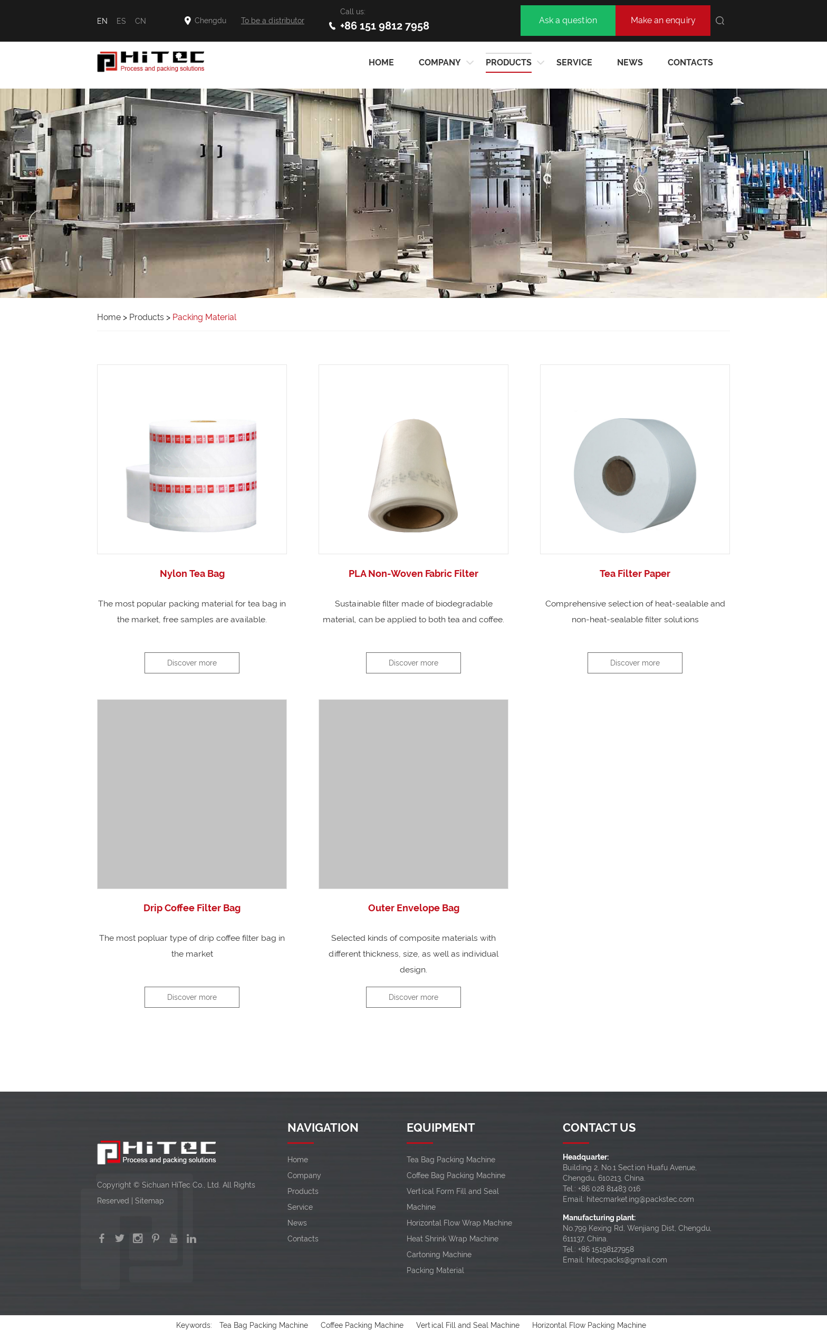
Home (109, 317)
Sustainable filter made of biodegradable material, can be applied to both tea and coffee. (413, 611)
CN (140, 21)
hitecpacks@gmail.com (626, 1261)
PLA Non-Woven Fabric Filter (413, 573)
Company (440, 63)
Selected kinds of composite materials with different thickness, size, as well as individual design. (413, 955)
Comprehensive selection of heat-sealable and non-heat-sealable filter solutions (635, 611)
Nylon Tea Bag (192, 573)
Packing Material (206, 317)
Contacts (690, 62)
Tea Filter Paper (635, 573)
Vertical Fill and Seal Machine (468, 1327)
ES (121, 21)
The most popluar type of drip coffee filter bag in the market (192, 947)
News (630, 62)
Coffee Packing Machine (362, 1327)
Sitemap (149, 1202)
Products (509, 63)
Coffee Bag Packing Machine (456, 1177)
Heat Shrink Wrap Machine (452, 1240)
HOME (381, 62)
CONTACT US (599, 1129)
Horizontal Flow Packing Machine (589, 1327)
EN (102, 21)
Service (574, 62)
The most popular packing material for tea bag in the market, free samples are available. (192, 611)
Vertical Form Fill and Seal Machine (453, 1201)
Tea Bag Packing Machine (451, 1161)
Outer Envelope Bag (413, 908)
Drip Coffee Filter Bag (192, 908)
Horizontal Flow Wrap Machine (459, 1224)
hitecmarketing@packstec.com (640, 1201)
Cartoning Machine (439, 1256)
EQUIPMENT (441, 1129)
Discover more (192, 663)
